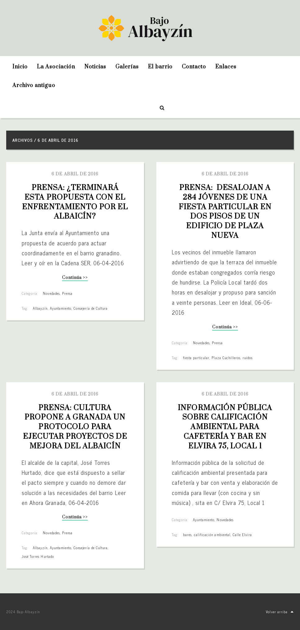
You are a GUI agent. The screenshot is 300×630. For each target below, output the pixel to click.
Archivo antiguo (33, 85)
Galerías (127, 66)
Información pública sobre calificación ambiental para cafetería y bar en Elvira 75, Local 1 (226, 427)
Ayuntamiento (60, 308)
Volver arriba (280, 611)
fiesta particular (196, 357)
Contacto (194, 66)
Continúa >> (75, 278)
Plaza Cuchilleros (226, 357)
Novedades (51, 293)
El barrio (160, 66)
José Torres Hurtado (38, 556)
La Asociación (56, 66)
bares (187, 534)
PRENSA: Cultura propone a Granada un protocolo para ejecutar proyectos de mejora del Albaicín (76, 427)
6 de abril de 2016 (74, 174)
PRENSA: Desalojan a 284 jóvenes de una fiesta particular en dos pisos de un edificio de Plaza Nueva (226, 211)
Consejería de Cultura (91, 308)
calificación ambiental (212, 534)
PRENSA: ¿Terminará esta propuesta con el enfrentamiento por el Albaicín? (76, 202)
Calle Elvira (242, 534)
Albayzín (40, 308)
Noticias (95, 66)
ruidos (248, 357)
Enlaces (225, 66)
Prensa (67, 293)
